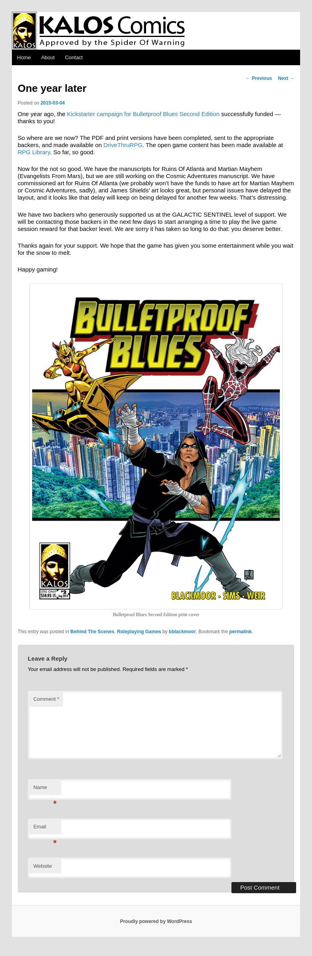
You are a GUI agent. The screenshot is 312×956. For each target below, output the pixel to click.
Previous (259, 78)
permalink (240, 631)
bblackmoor (182, 631)
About (48, 57)
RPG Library (34, 152)
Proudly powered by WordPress (156, 921)
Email (45, 829)
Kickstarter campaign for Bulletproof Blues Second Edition (143, 114)
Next (286, 78)
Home (24, 57)
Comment (46, 699)
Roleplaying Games (139, 631)
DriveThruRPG (123, 145)
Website (42, 866)
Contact (74, 57)
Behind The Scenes (92, 631)
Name (45, 789)
